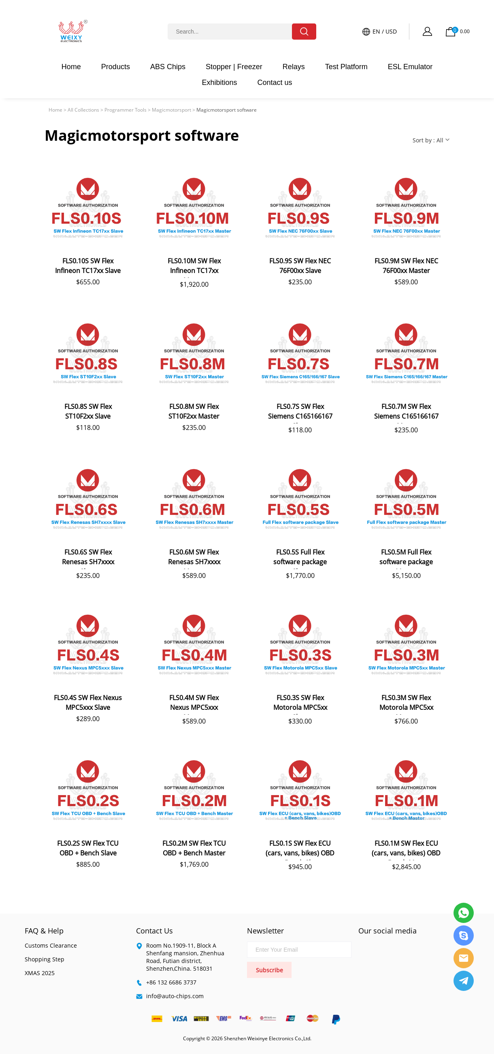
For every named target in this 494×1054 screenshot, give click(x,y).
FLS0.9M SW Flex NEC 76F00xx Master (406, 265)
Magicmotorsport (171, 109)
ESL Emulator (410, 67)
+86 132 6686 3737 (171, 982)
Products (115, 67)
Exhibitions (219, 82)
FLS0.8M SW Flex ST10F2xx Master (193, 411)
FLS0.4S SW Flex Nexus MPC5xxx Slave (88, 702)
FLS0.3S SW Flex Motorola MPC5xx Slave (300, 704)
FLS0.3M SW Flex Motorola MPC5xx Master (406, 704)
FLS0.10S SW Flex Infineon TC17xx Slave (88, 265)
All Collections (83, 109)
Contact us (275, 82)
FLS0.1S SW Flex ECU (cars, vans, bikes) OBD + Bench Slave (300, 849)
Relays (294, 67)
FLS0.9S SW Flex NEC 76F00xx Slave (300, 265)
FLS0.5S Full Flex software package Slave (300, 558)
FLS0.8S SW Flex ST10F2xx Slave (88, 411)
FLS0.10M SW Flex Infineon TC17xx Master (194, 267)
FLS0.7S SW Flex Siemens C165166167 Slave (300, 412)
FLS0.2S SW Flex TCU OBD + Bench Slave (88, 848)
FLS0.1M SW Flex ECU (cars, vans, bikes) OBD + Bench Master (406, 849)
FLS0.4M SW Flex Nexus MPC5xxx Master (194, 704)
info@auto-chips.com (175, 996)
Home (71, 67)
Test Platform (346, 67)
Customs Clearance (51, 945)
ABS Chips (167, 67)
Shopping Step (44, 959)
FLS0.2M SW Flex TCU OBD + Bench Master (194, 848)
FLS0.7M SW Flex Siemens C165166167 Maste (406, 412)
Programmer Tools (125, 109)
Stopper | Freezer (234, 67)
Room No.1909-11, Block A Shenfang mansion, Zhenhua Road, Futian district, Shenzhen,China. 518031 (185, 957)
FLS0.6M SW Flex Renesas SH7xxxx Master (194, 558)
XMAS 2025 (40, 973)
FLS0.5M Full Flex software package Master (406, 558)
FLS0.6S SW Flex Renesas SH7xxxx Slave (88, 558)
